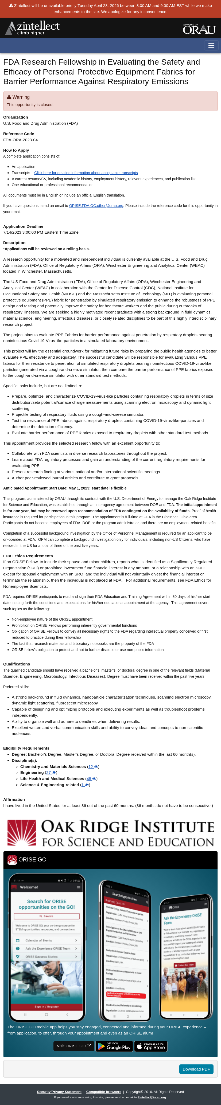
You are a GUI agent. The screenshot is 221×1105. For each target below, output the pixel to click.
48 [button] (91, 778)
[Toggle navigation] (211, 45)
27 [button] (51, 772)
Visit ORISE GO (74, 1046)
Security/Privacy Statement (59, 1092)
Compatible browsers (103, 1092)
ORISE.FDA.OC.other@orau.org (96, 205)
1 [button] (85, 784)
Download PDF (196, 1069)
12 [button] (93, 766)
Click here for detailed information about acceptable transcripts (86, 173)
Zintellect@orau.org (152, 1097)
